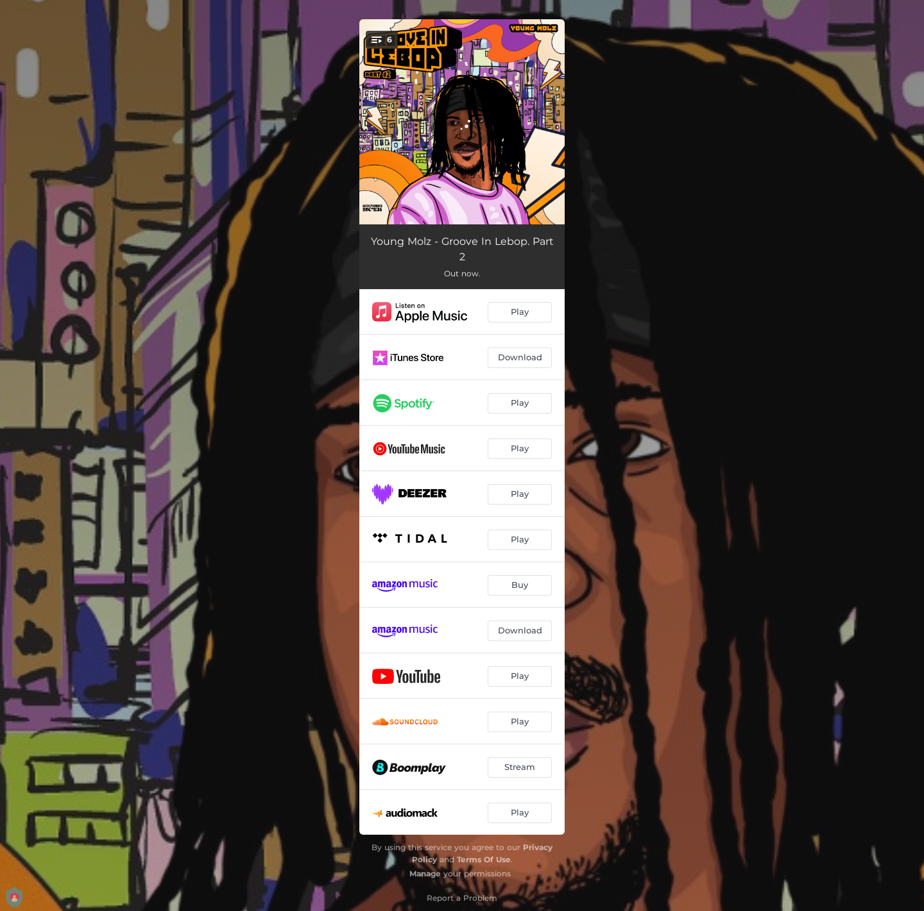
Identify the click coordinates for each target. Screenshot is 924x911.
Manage (425, 873)
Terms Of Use (484, 859)
